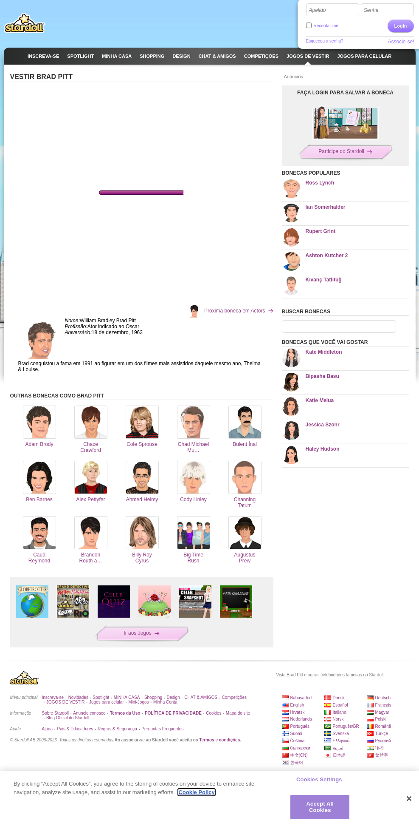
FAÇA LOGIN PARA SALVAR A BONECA (345, 93)
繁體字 (381, 755)
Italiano (339, 712)
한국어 (296, 762)
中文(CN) (299, 755)
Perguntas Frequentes (162, 729)
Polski (381, 719)
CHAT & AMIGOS (200, 697)
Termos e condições (219, 740)
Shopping (153, 697)
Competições (234, 697)
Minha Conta (165, 702)
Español (340, 705)
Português (300, 726)
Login (400, 25)
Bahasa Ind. (301, 697)
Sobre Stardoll (55, 713)
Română (383, 726)
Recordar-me (326, 25)
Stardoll (24, 23)
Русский (383, 740)
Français (383, 705)
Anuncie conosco (89, 713)
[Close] (409, 799)
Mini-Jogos (138, 702)
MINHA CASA (127, 697)
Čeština (297, 740)
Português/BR (346, 726)
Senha (371, 10)
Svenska (341, 733)
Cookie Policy (196, 792)
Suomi (296, 733)
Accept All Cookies (320, 807)
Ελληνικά (341, 740)
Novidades (78, 697)
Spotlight (101, 697)
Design (173, 697)
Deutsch (383, 697)
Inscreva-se (53, 697)
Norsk (338, 719)
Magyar (382, 712)
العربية (339, 748)
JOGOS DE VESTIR (65, 702)
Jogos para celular (106, 702)
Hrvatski (298, 712)
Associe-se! (401, 42)
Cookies (213, 713)
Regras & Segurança (117, 729)
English (297, 705)
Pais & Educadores (75, 729)
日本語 (339, 755)
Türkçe (381, 733)
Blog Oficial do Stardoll (67, 717)
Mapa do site (238, 713)
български (300, 748)
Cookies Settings (319, 779)
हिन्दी (379, 748)
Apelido (317, 10)
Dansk (339, 697)
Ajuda (47, 729)
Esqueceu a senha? (324, 41)
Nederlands (301, 719)
